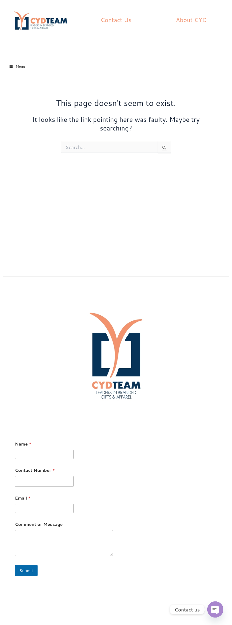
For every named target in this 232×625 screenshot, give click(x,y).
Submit (26, 571)
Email (22, 498)
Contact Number (35, 470)
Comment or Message (39, 524)
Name (23, 444)
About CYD (191, 20)
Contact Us (116, 20)
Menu (17, 66)
